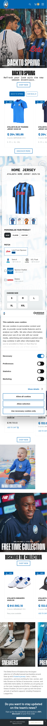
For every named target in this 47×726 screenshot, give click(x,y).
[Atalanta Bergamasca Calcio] (6, 4)
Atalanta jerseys (19, 676)
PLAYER (15, 235)
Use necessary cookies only (23, 411)
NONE (7, 235)
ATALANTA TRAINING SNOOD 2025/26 (18, 417)
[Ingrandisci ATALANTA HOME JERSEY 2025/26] (23, 198)
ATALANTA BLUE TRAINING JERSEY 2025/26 (17, 128)
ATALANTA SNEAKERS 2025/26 (16, 599)
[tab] (7, 235)
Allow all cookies (23, 396)
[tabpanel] (23, 49)
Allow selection (23, 404)
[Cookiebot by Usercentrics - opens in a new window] (33, 313)
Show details (33, 389)
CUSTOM (25, 235)
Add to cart (13, 427)
